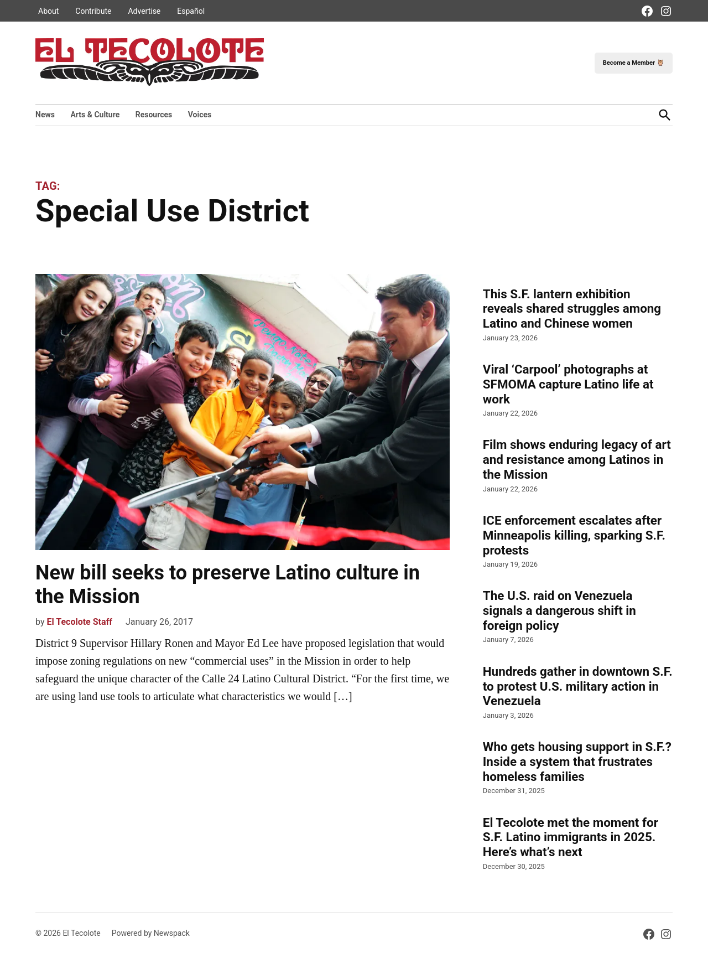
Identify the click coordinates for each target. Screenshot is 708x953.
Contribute (93, 11)
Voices (200, 114)
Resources (154, 114)
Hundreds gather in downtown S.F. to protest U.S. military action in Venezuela (578, 686)
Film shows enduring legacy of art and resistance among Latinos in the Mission (577, 459)
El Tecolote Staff (79, 622)
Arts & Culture (94, 114)
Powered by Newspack (151, 933)
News (45, 114)
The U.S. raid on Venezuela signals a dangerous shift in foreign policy (559, 610)
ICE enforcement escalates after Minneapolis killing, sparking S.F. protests (574, 535)
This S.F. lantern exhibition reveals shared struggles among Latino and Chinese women (572, 309)
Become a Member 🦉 (633, 62)
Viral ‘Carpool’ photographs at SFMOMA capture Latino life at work (568, 384)
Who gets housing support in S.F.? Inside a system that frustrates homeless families (577, 761)
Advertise (144, 11)
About (48, 11)
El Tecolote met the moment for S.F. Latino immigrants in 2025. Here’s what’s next (570, 837)
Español (191, 11)
